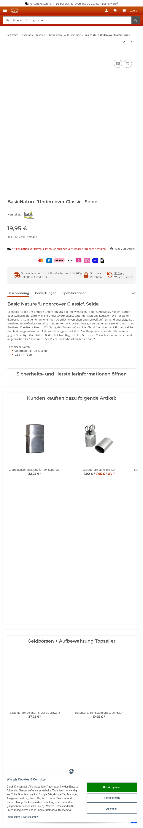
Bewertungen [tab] (45, 293)
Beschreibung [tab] (18, 293)
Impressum (15, 816)
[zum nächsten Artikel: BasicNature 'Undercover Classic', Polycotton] (132, 42)
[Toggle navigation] (5, 8)
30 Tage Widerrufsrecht (123, 275)
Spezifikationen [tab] (74, 293)
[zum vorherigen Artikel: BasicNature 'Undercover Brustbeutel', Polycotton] (124, 42)
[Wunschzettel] (115, 10)
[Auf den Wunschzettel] (128, 64)
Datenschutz (33, 816)
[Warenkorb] (130, 10)
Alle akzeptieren (109, 785)
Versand (32, 237)
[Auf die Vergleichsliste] (118, 64)
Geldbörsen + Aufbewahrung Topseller (71, 641)
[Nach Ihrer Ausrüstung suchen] (67, 20)
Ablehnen (109, 806)
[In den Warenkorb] (10, 55)
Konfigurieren (109, 795)
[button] (106, 10)
